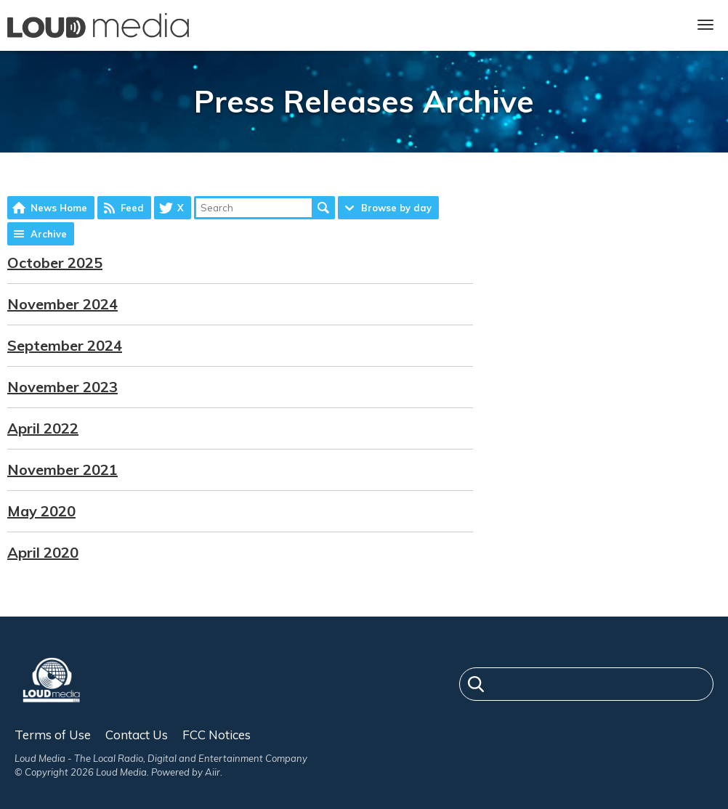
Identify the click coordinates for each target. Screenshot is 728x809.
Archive (49, 234)
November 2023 (62, 387)
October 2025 (54, 262)
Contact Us (136, 734)
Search (323, 207)
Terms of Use (53, 734)
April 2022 (42, 428)
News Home (59, 208)
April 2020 (42, 552)
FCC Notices (216, 734)
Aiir (212, 772)
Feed (132, 208)
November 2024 (62, 304)
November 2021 (62, 469)
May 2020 (41, 511)
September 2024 (64, 345)
